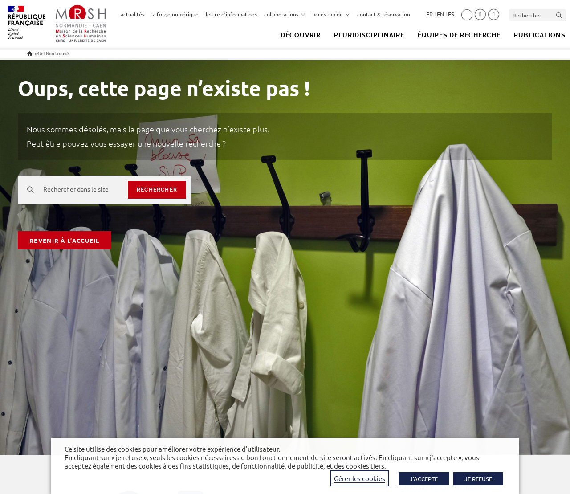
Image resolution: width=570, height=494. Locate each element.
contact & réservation (383, 14)
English (440, 14)
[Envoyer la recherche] (559, 15)
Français (429, 14)
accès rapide (331, 14)
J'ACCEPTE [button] (424, 478)
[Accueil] (29, 53)
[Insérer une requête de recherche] (537, 15)
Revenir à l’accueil (64, 240)
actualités (132, 14)
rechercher (157, 190)
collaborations (284, 14)
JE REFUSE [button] (478, 478)
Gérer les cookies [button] (359, 478)
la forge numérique (175, 14)
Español (451, 14)
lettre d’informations (231, 14)
